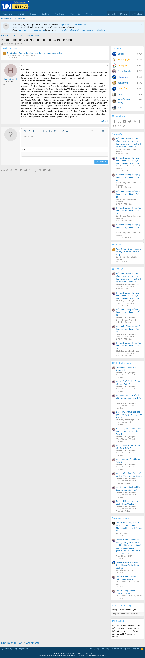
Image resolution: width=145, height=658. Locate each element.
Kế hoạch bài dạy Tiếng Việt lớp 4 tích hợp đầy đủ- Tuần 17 (128, 227)
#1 (107, 65)
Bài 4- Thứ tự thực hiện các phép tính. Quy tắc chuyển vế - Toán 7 (129, 414)
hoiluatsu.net (8, 44)
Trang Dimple (124, 71)
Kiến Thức (82, 24)
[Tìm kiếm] (137, 13)
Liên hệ (89, 649)
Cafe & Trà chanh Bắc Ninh (99, 30)
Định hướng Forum (69, 24)
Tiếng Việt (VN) (22, 649)
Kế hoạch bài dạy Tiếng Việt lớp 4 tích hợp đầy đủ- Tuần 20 (128, 177)
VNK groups (39, 30)
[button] (14, 13)
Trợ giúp (126, 649)
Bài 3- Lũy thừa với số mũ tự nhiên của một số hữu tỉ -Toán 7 (128, 431)
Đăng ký (21, 18)
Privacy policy (116, 649)
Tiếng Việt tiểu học (123, 483)
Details (103, 655)
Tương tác (117, 134)
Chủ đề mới (118, 269)
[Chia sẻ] (103, 65)
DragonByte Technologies (92, 655)
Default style (7, 649)
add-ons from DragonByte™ (66, 655)
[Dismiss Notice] (141, 24)
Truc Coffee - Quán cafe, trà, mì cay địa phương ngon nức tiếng (34, 53)
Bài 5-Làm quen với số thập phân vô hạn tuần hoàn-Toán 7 (128, 398)
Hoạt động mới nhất (8, 18)
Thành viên (75, 14)
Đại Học (45, 14)
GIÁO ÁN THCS (122, 154)
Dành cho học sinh (121, 363)
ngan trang (123, 83)
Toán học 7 (120, 377)
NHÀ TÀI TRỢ (10, 48)
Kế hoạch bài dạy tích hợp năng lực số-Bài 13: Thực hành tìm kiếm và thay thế (127, 160)
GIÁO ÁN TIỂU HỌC (124, 187)
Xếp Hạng (117, 48)
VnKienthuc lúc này (121, 605)
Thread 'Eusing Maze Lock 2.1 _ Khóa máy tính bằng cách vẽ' (127, 565)
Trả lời (105, 121)
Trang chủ (7, 14)
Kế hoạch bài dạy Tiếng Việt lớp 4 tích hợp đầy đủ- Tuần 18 (128, 211)
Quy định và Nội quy (101, 649)
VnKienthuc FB (25, 30)
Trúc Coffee (63, 30)
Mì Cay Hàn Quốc (77, 30)
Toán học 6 (120, 497)
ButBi (120, 94)
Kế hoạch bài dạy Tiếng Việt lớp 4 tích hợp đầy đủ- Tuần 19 (128, 194)
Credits (89, 14)
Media (33, 14)
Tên (23, 149)
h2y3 (120, 107)
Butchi (121, 54)
